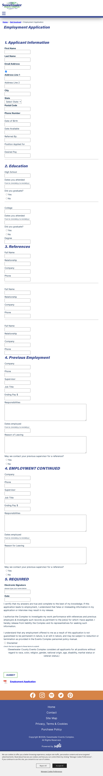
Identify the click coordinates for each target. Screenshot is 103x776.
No (9, 198)
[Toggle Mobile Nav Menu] (4, 13)
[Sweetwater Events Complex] (12, 6)
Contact (52, 712)
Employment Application (23, 681)
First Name (10, 48)
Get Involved (15, 22)
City (7, 90)
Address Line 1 (12, 74)
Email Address (12, 63)
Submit (10, 674)
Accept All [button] (59, 766)
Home (5, 22)
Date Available (12, 128)
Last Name (10, 56)
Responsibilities (12, 402)
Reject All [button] (43, 766)
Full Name (9, 252)
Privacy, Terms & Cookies (52, 724)
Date (7, 596)
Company (9, 267)
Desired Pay (11, 151)
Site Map (51, 718)
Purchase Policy (51, 729)
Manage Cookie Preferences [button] (51, 771)
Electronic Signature (15, 585)
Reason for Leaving (14, 545)
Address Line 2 (12, 82)
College (8, 207)
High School (11, 172)
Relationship (11, 260)
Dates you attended (15, 179)
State (7, 98)
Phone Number (12, 113)
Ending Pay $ (11, 394)
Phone (8, 275)
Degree (8, 238)
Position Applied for (15, 144)
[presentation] (24, 665)
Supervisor (10, 379)
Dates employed (13, 423)
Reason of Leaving (14, 434)
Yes (10, 194)
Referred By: (11, 136)
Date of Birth (11, 120)
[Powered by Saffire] (57, 746)
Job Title (9, 386)
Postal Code (11, 105)
